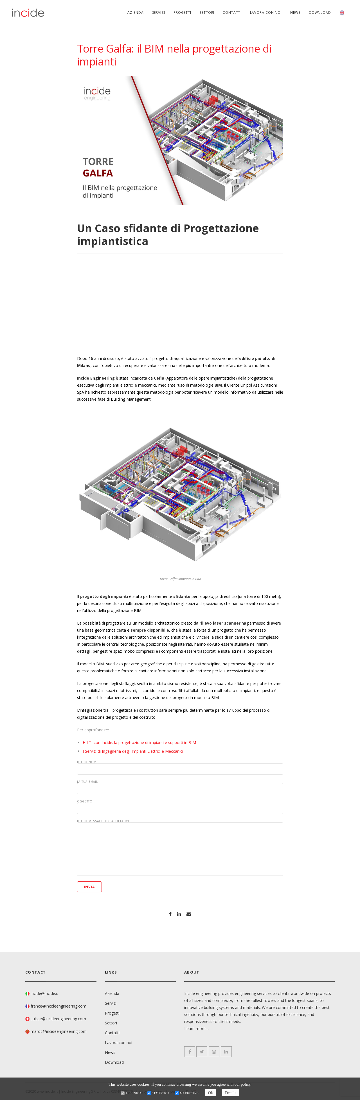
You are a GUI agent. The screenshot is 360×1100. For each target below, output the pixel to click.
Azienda (135, 12)
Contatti (232, 12)
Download (320, 12)
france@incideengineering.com (58, 1006)
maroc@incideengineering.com (59, 1031)
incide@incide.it (44, 993)
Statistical (162, 1093)
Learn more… (196, 1028)
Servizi (158, 12)
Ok (210, 1093)
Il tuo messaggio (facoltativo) (180, 848)
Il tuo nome (180, 768)
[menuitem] (342, 12)
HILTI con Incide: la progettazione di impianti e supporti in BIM (139, 742)
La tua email (180, 787)
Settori (207, 12)
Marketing (189, 1093)
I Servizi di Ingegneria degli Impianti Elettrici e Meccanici (133, 751)
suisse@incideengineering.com (58, 1018)
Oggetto (180, 807)
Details (230, 1093)
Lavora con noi (266, 12)
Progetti (182, 12)
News (295, 12)
